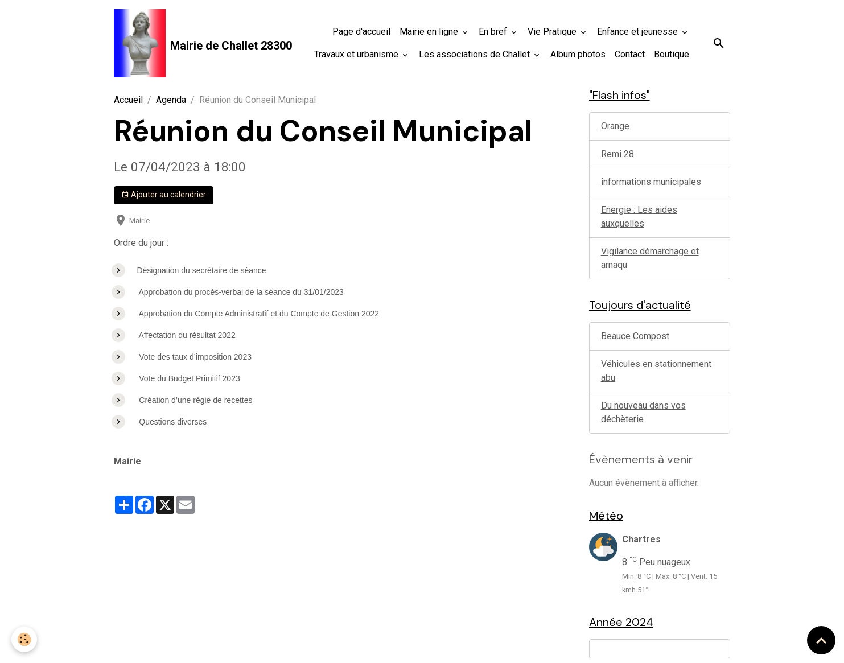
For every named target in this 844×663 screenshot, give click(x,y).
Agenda (171, 99)
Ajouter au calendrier (163, 195)
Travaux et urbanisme (357, 54)
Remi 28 (617, 154)
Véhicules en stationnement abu (656, 371)
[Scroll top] (821, 640)
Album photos (578, 54)
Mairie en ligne (430, 31)
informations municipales (651, 181)
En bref (494, 31)
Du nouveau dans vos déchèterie (643, 412)
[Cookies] (24, 639)
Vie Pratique (553, 31)
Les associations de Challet (475, 54)
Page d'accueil (361, 31)
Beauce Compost (635, 336)
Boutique (671, 54)
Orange (615, 126)
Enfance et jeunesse (638, 31)
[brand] (177, 43)
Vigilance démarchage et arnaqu (650, 258)
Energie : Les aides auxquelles (639, 216)
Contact (630, 54)
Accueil (128, 99)
